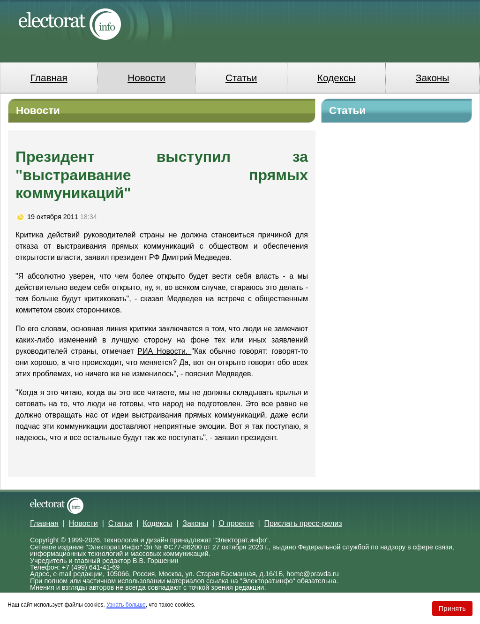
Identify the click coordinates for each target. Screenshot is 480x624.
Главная (49, 77)
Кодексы (336, 77)
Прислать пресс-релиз (303, 523)
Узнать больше (125, 604)
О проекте (236, 523)
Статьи (241, 77)
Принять (452, 608)
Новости (146, 77)
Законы (432, 77)
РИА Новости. (164, 351)
